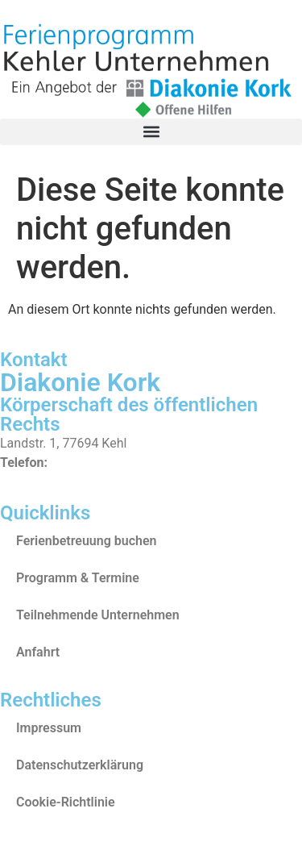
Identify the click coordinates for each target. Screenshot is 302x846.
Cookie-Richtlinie (65, 802)
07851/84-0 (86, 462)
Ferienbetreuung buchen (86, 540)
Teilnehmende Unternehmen (98, 615)
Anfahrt (38, 652)
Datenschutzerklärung (79, 765)
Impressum (48, 728)
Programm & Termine (77, 578)
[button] (151, 132)
